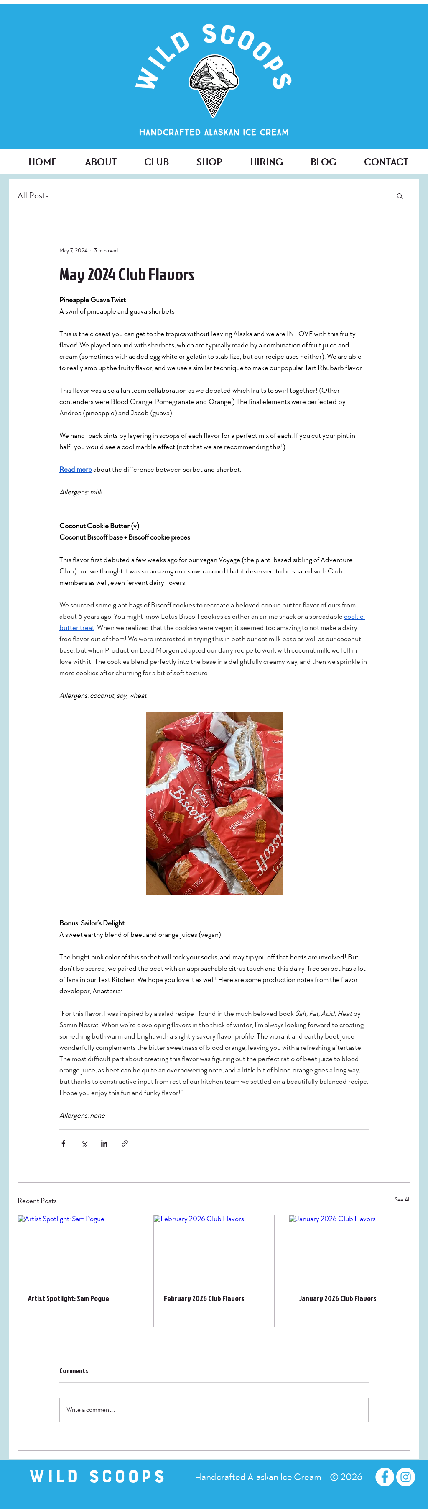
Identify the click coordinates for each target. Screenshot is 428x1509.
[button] (400, 195)
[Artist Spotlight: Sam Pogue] (78, 1249)
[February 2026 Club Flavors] (214, 1249)
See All (402, 1199)
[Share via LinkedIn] (104, 1143)
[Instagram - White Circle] (405, 1477)
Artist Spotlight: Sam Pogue (68, 1298)
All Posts (33, 195)
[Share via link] (125, 1143)
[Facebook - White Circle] (384, 1477)
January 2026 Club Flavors (338, 1298)
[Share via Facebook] (63, 1143)
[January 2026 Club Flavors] (349, 1249)
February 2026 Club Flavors (204, 1298)
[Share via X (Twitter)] (84, 1143)
